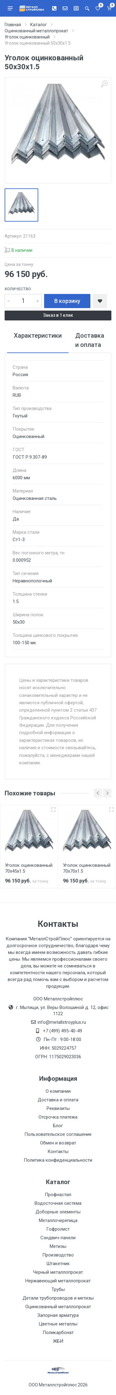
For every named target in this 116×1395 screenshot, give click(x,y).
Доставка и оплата (58, 1100)
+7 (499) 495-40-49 (62, 1031)
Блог (58, 1125)
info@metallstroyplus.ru (62, 1022)
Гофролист (58, 1229)
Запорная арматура (58, 1315)
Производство (58, 1255)
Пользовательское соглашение (58, 1134)
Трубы (58, 1289)
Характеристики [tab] (38, 335)
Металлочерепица (58, 1220)
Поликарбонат (58, 1332)
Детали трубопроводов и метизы (58, 1298)
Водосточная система (58, 1203)
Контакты (58, 1151)
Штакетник (58, 1263)
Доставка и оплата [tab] (89, 340)
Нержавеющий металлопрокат (58, 1281)
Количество (18, 289)
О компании (58, 1091)
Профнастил (58, 1194)
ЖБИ (58, 1341)
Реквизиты (58, 1108)
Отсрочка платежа (58, 1117)
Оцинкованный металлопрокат (58, 1306)
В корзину (67, 301)
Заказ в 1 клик (58, 315)
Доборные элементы (58, 1212)
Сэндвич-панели (58, 1237)
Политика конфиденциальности (58, 1160)
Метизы (58, 1246)
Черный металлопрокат (58, 1272)
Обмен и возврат (58, 1143)
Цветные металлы (58, 1324)
